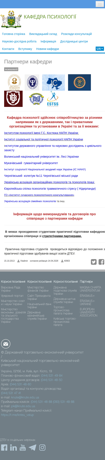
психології (11, 69)
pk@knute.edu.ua (23, 406)
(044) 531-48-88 (41, 402)
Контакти (8, 49)
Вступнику (25, 49)
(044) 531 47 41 (11, 393)
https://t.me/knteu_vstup (17, 415)
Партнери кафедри (28, 61)
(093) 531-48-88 (63, 402)
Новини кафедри (47, 49)
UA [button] (100, 48)
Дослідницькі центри (74, 41)
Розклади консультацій (76, 34)
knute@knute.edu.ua (25, 397)
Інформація (48, 41)
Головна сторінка (13, 34)
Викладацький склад (43, 34)
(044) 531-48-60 (20, 384)
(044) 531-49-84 (51, 375)
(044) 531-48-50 (51, 380)
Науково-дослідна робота (19, 41)
